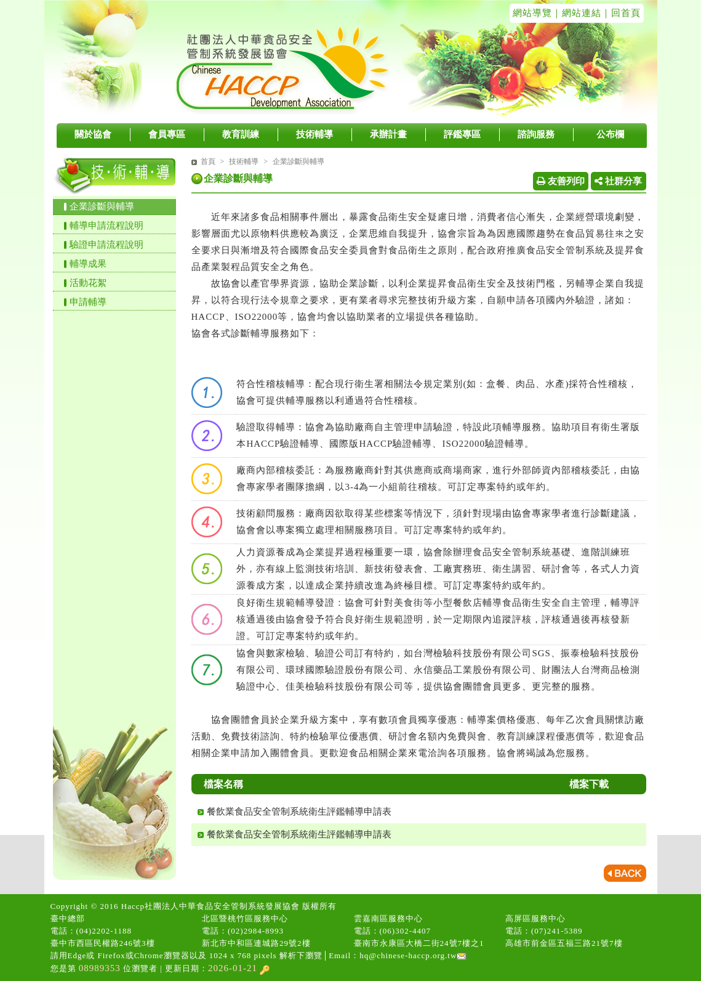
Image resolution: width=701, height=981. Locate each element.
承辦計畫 (388, 134)
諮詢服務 (536, 134)
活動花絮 (88, 283)
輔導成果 (88, 264)
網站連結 (581, 13)
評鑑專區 (462, 134)
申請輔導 (88, 302)
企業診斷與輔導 (102, 206)
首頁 (208, 161)
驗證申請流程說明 (106, 245)
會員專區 (166, 134)
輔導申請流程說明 (106, 225)
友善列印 (561, 181)
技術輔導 (314, 134)
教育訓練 (240, 134)
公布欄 (610, 134)
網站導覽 (532, 13)
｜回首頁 (621, 13)
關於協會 (92, 134)
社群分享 (618, 181)
